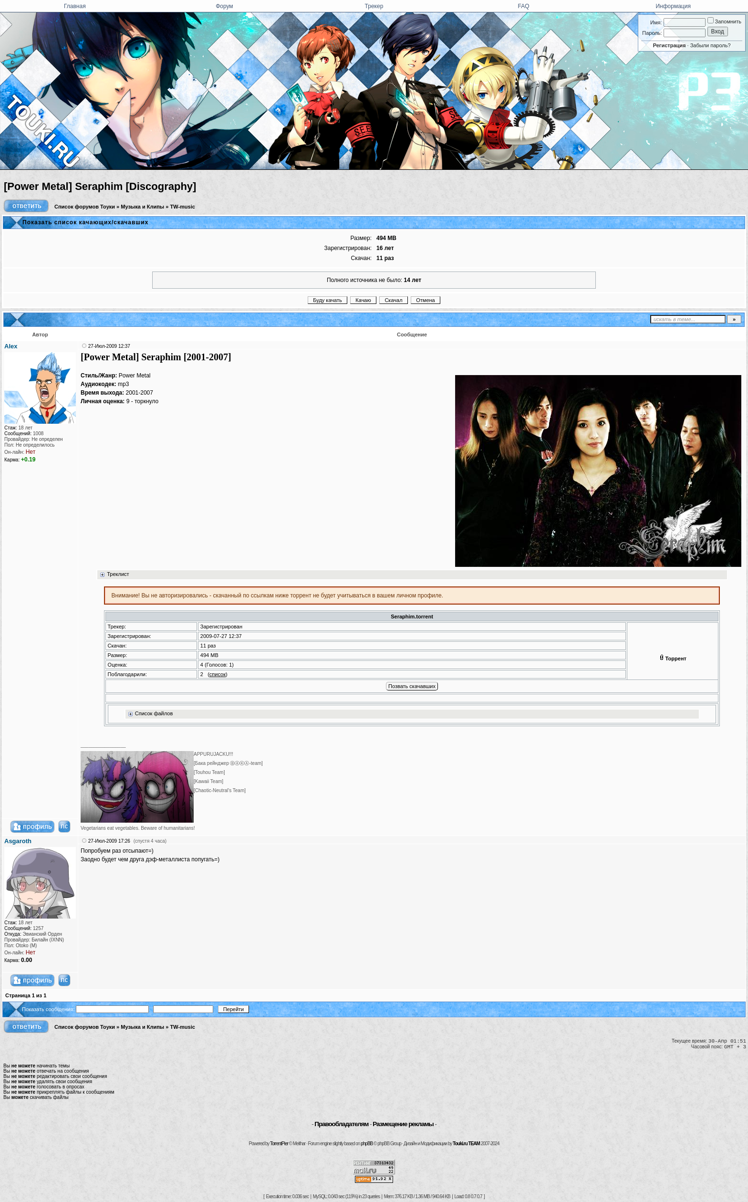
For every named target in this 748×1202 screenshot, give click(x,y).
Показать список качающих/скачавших (85, 222)
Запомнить (724, 21)
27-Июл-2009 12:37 (109, 346)
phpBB (367, 1143)
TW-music (182, 206)
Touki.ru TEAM (466, 1143)
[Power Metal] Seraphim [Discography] (100, 186)
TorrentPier (279, 1143)
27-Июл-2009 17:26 (109, 841)
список (217, 674)
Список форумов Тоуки (84, 206)
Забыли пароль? (710, 45)
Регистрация (669, 45)
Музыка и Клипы (142, 206)
